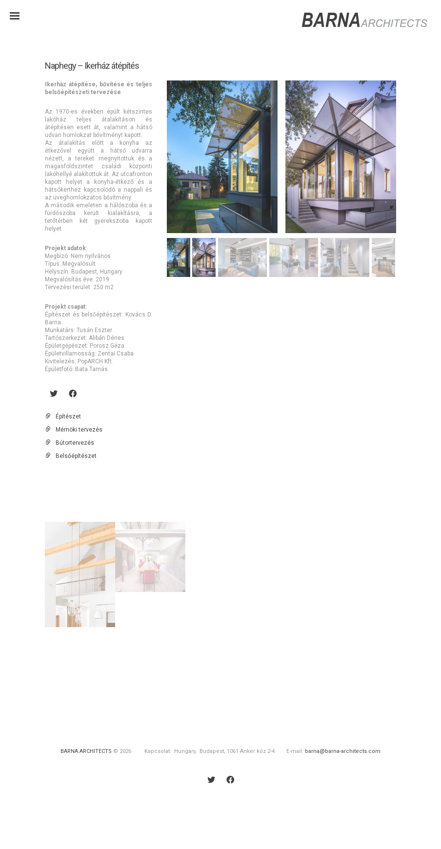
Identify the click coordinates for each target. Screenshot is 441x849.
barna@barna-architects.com (343, 751)
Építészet (68, 416)
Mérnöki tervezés (79, 429)
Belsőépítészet (76, 456)
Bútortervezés (75, 442)
